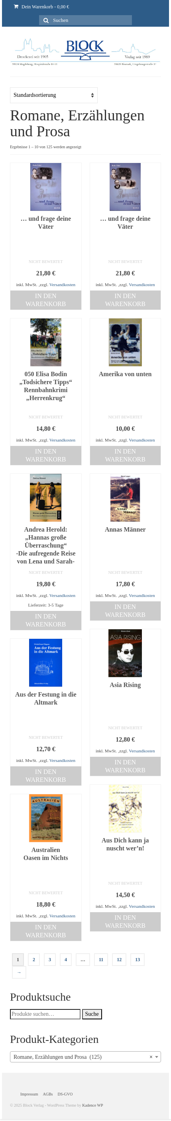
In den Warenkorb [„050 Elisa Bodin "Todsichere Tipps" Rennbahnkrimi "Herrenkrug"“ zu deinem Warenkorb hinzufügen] (46, 455)
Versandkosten (62, 284)
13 (137, 959)
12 (119, 959)
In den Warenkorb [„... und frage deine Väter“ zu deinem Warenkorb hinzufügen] (46, 300)
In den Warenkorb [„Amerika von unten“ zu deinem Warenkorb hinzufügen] (125, 455)
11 (101, 959)
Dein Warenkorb (41, 7)
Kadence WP (92, 1105)
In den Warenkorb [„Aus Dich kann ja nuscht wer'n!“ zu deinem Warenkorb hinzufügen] (125, 921)
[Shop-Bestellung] (54, 95)
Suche (92, 1014)
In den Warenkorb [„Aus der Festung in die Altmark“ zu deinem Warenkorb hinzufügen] (46, 775)
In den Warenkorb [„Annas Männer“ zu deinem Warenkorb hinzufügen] (125, 610)
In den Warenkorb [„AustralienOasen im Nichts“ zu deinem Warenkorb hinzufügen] (46, 931)
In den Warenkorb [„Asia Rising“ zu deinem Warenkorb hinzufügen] (125, 766)
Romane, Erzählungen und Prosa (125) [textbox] (83, 1057)
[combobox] (85, 1056)
